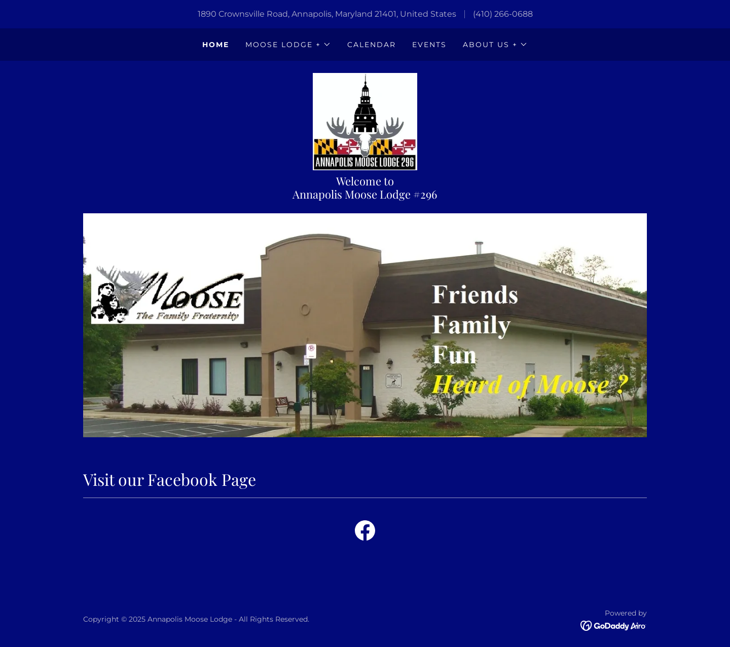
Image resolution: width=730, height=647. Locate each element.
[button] (288, 45)
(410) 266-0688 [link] (503, 14)
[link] (365, 121)
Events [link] (429, 44)
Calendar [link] (371, 44)
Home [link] (215, 44)
